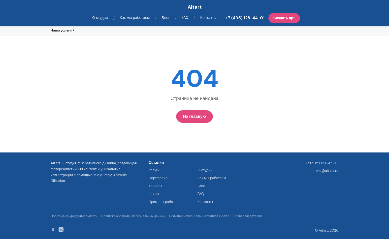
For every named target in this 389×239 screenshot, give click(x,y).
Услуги (154, 170)
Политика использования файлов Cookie (199, 216)
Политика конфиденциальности (74, 216)
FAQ (185, 17)
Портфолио (158, 178)
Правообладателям (247, 216)
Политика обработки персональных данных (133, 216)
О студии (100, 17)
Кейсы (154, 194)
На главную (194, 116)
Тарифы (155, 186)
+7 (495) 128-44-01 (245, 18)
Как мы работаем (135, 17)
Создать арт (284, 18)
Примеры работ (162, 202)
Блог (166, 17)
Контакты (208, 17)
